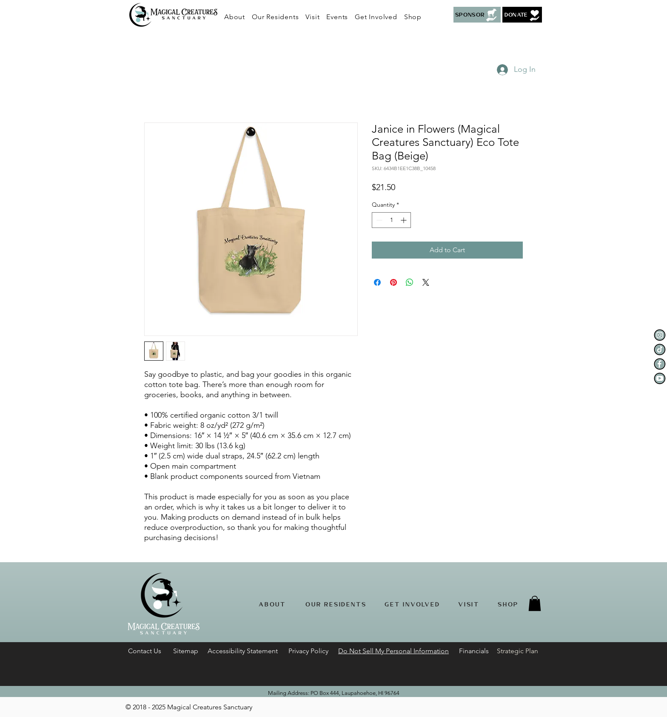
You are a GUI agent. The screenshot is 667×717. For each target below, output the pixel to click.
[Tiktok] (660, 350)
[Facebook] (660, 364)
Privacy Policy (308, 651)
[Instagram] (660, 335)
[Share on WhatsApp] (410, 282)
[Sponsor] (477, 15)
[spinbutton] (391, 220)
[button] (275, 17)
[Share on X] (426, 282)
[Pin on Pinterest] (393, 282)
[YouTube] (660, 378)
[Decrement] (378, 220)
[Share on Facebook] (377, 282)
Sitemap (185, 651)
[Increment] (404, 220)
